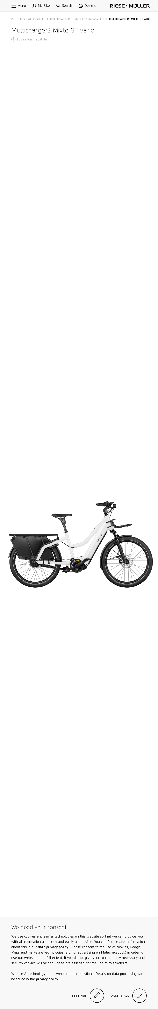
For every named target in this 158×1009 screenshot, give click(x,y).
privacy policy (47, 979)
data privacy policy (53, 947)
